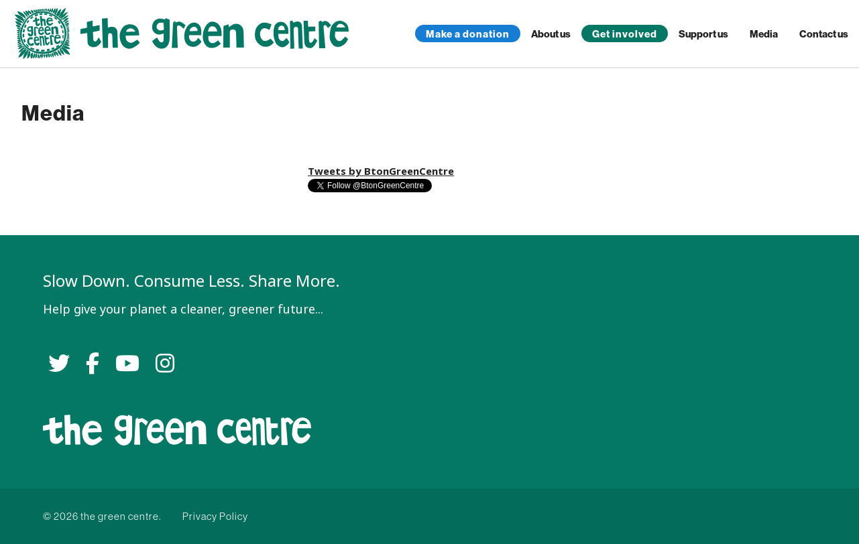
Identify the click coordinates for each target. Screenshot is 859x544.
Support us (703, 33)
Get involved (624, 33)
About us (551, 33)
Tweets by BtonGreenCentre (381, 171)
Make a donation (468, 33)
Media (764, 33)
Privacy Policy (215, 516)
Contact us (823, 33)
